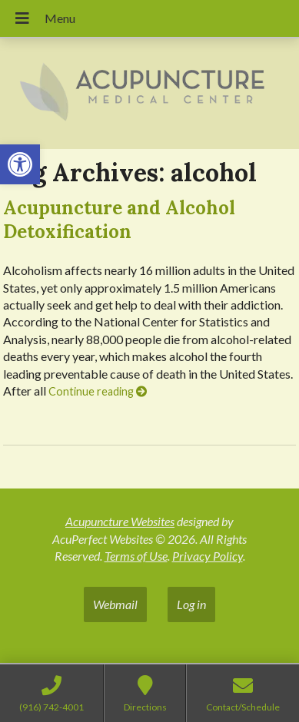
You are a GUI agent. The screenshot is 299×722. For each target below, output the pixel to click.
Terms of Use (136, 555)
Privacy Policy (207, 555)
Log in (191, 604)
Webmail (115, 604)
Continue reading (97, 391)
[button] (20, 164)
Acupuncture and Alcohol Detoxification (119, 219)
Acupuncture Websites (119, 521)
